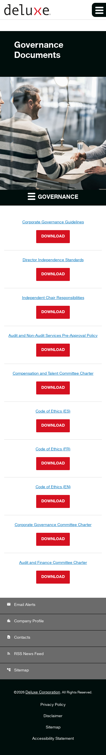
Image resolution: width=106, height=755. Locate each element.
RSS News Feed (25, 653)
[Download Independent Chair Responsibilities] (53, 307)
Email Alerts (21, 604)
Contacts (18, 637)
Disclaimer (53, 716)
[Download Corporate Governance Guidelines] (53, 231)
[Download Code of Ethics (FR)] (53, 458)
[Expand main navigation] (99, 10)
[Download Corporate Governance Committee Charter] (53, 534)
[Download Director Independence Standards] (53, 269)
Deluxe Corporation (42, 693)
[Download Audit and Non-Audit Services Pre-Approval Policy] (53, 345)
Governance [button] (53, 196)
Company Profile (25, 621)
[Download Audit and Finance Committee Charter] (53, 572)
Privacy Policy (53, 705)
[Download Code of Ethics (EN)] (53, 496)
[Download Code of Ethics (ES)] (53, 420)
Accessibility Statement (53, 739)
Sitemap (18, 670)
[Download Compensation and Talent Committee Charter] (53, 382)
